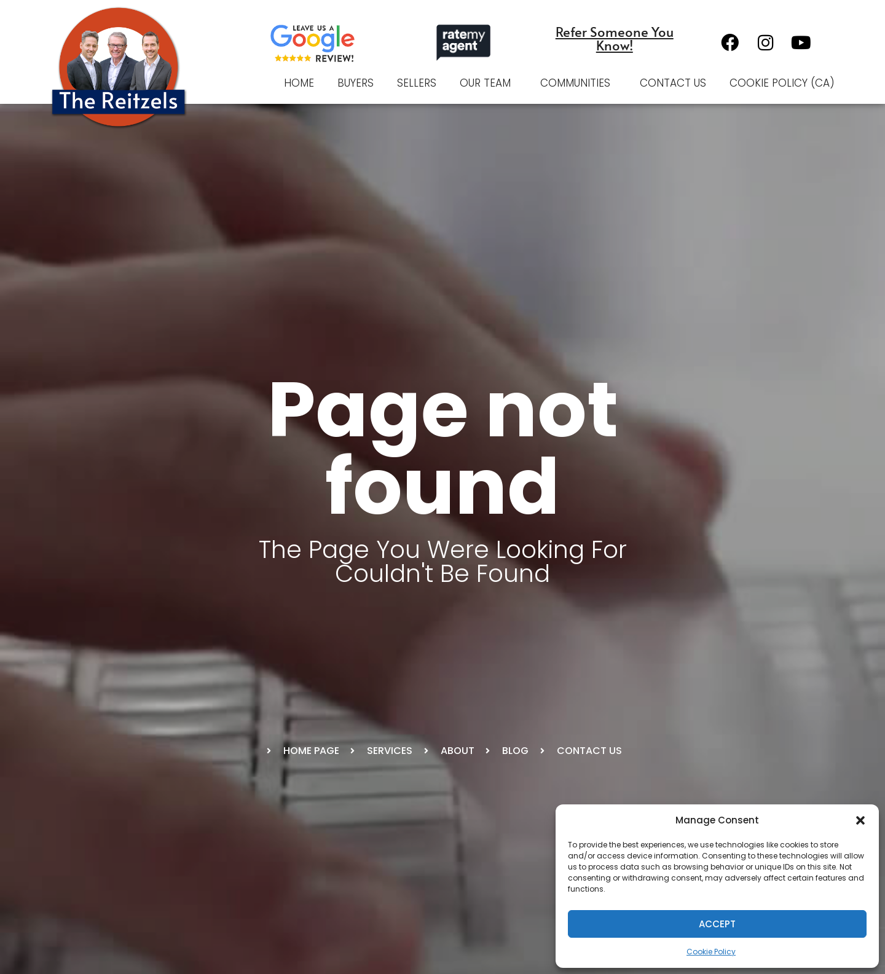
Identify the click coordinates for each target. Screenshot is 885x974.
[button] (860, 820)
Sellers (416, 83)
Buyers (355, 83)
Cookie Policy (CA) (782, 83)
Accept (717, 923)
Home (299, 83)
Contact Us (673, 83)
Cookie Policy (711, 951)
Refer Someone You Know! (615, 38)
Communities (578, 83)
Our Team (488, 83)
